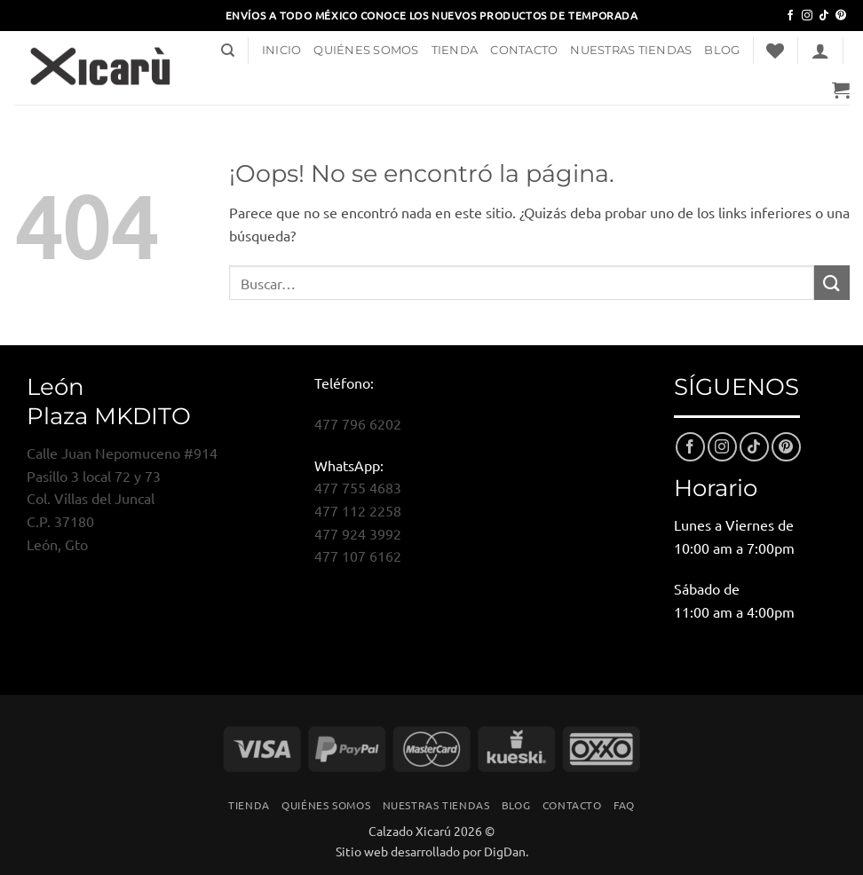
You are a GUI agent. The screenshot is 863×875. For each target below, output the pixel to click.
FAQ (624, 805)
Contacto (524, 50)
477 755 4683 (357, 487)
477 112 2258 (357, 510)
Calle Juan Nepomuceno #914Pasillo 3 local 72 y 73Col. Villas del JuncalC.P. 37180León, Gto (122, 498)
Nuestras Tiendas (631, 50)
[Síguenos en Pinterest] (840, 16)
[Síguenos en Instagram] (807, 16)
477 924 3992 (357, 533)
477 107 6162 (357, 555)
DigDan (505, 851)
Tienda (455, 50)
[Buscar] (227, 50)
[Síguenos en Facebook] (790, 16)
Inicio (282, 50)
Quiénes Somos (365, 50)
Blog (722, 50)
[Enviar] (832, 282)
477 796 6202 (357, 423)
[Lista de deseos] (775, 50)
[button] (820, 50)
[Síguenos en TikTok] (824, 16)
